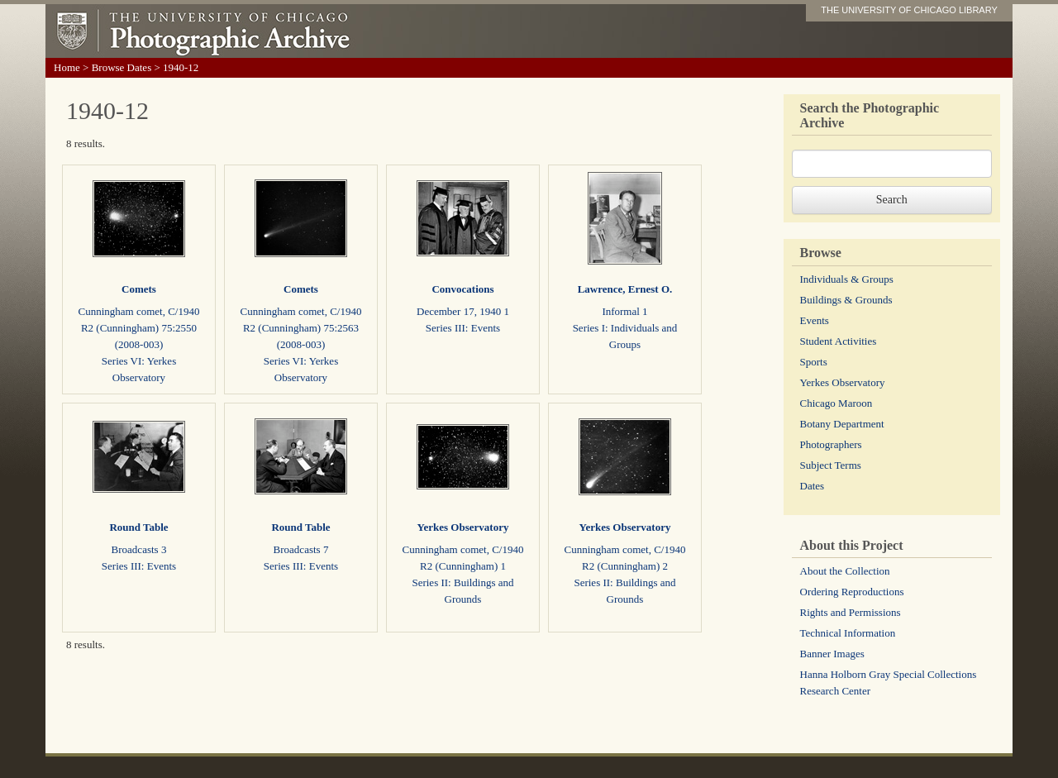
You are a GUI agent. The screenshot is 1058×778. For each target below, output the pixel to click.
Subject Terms (830, 465)
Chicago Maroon (836, 403)
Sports (813, 362)
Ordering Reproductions (852, 591)
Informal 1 (624, 311)
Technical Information (848, 633)
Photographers (831, 444)
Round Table (138, 527)
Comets (139, 289)
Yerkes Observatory (463, 527)
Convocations (462, 289)
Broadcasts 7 (301, 549)
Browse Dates (122, 67)
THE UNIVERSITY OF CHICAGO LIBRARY (909, 10)
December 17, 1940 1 (463, 311)
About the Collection (845, 571)
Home (67, 67)
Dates (812, 486)
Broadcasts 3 (139, 549)
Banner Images (832, 653)
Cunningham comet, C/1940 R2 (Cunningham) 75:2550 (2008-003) (139, 328)
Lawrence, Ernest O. (625, 289)
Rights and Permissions (850, 612)
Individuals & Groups (847, 279)
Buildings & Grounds (846, 300)
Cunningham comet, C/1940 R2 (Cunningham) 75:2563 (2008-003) (301, 328)
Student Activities (838, 341)
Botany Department (842, 424)
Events (814, 320)
